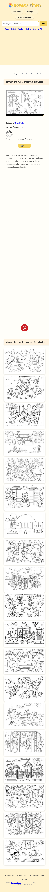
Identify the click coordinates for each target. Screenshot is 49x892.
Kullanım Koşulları (37, 875)
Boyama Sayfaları (24, 17)
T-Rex (42, 29)
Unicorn (36, 29)
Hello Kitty (28, 29)
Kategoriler (31, 12)
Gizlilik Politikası (22, 875)
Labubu (14, 29)
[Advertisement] (24, 46)
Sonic (20, 29)
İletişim (24, 879)
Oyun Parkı (19, 123)
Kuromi (7, 29)
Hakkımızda (9, 875)
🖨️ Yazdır (24, 146)
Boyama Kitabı (16, 883)
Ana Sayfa (17, 12)
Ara (43, 24)
